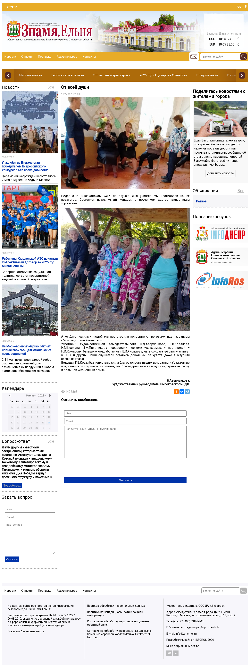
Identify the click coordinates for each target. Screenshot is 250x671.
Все (50, 87)
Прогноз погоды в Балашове (223, 19)
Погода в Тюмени (223, 23)
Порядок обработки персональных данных (116, 611)
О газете (27, 56)
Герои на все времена (67, 75)
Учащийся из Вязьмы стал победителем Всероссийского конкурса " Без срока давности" (25, 166)
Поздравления (207, 75)
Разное (201, 201)
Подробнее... (12, 485)
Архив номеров (67, 56)
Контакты (89, 56)
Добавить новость (220, 173)
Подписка (44, 56)
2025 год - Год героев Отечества (163, 75)
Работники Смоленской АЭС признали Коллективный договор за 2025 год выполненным (30, 262)
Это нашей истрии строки (111, 75)
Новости (10, 56)
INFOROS (201, 645)
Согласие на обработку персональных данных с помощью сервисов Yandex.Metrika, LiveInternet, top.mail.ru (119, 640)
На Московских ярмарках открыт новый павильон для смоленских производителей (26, 350)
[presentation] (94, 474)
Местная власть (30, 75)
